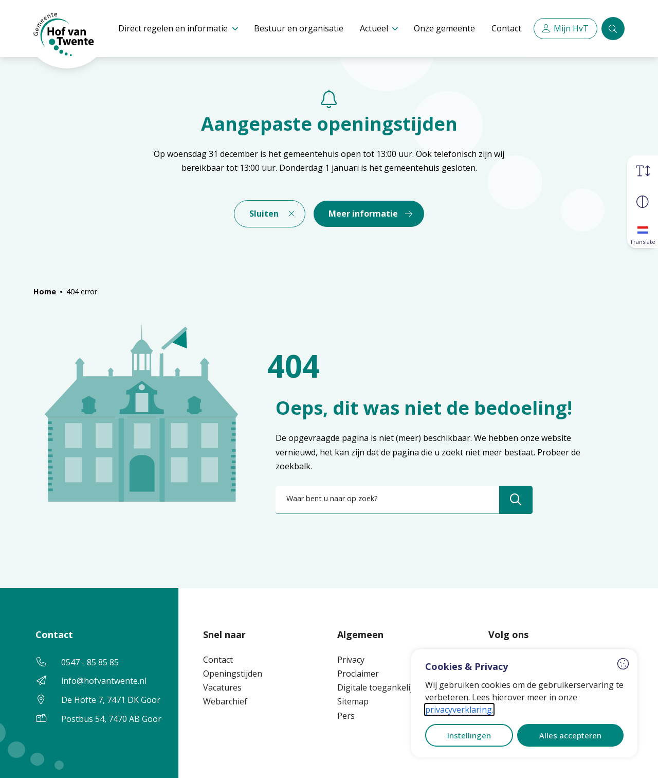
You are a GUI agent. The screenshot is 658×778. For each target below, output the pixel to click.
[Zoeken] (613, 28)
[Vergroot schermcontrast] (642, 201)
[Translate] (642, 232)
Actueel (374, 28)
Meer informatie (363, 213)
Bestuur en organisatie (298, 28)
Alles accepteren (570, 735)
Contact (506, 28)
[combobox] (404, 500)
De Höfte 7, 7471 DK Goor (110, 699)
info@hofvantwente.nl (104, 680)
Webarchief (225, 701)
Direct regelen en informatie (173, 28)
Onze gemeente (444, 28)
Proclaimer (358, 673)
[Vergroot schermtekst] (642, 170)
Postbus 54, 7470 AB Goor (111, 718)
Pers (346, 715)
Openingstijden (232, 673)
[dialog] (524, 703)
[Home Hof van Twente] (59, 29)
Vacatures (222, 687)
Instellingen (469, 735)
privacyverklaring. (459, 709)
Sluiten (264, 213)
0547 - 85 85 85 (90, 662)
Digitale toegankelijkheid (385, 687)
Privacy (350, 659)
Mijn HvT (571, 28)
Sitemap (353, 701)
